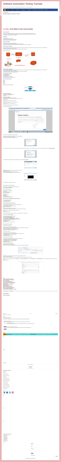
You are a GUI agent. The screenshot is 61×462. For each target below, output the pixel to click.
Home (30, 313)
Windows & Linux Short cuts (6, 387)
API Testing (38, 334)
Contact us (49, 334)
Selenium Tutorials (20, 334)
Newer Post (4, 313)
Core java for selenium (5, 383)
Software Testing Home (6, 435)
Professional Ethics (5, 388)
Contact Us (5, 441)
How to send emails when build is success (9, 282)
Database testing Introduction (6, 379)
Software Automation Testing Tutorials (22, 3)
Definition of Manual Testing (6, 375)
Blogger (34, 458)
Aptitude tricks (4, 371)
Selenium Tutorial (5, 437)
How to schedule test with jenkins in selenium (9, 289)
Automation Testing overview (6, 384)
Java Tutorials (14, 334)
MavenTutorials (5, 439)
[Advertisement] (26, 20)
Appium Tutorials (27, 334)
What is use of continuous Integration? (8, 287)
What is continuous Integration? (7, 286)
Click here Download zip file (14, 102)
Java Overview (9, 334)
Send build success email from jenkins (8, 283)
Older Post (56, 313)
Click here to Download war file (11, 103)
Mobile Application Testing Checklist (7, 321)
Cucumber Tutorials (44, 334)
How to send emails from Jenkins (8, 281)
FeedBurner (32, 368)
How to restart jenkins (6, 280)
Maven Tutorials (33, 334)
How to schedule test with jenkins (8, 288)
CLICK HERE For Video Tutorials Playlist (21, 29)
